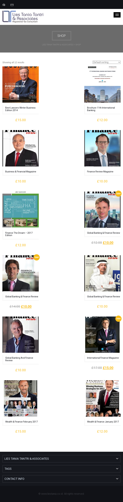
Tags (8, 468)
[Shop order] (107, 62)
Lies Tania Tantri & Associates (26, 458)
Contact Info (14, 478)
